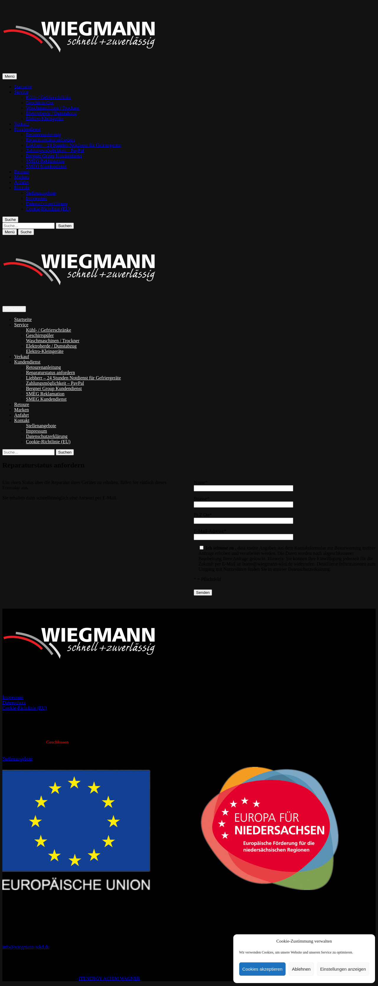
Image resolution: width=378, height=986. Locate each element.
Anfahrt (21, 182)
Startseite (23, 86)
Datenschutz (14, 702)
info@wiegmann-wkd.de (25, 946)
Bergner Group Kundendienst (54, 155)
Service (21, 91)
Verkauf (21, 123)
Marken (21, 177)
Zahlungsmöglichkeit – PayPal (55, 150)
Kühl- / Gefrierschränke (48, 97)
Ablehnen (301, 969)
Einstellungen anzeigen (343, 969)
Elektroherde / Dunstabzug (51, 113)
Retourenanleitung (43, 134)
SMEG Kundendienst (46, 166)
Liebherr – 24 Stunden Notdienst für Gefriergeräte (73, 145)
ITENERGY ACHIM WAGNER (109, 978)
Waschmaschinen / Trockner (52, 107)
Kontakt (22, 187)
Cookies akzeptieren (262, 969)
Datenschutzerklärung (46, 203)
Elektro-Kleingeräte (44, 118)
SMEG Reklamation (45, 161)
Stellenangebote (41, 192)
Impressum (36, 198)
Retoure (21, 171)
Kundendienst (27, 129)
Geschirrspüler (40, 102)
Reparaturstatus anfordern (50, 139)
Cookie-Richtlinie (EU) (48, 208)
